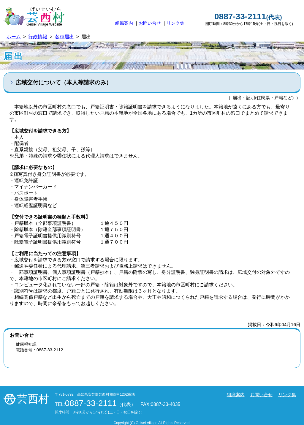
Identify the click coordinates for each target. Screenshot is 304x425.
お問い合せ (150, 23)
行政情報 (37, 36)
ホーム (14, 36)
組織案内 (124, 23)
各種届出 (64, 36)
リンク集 (175, 23)
